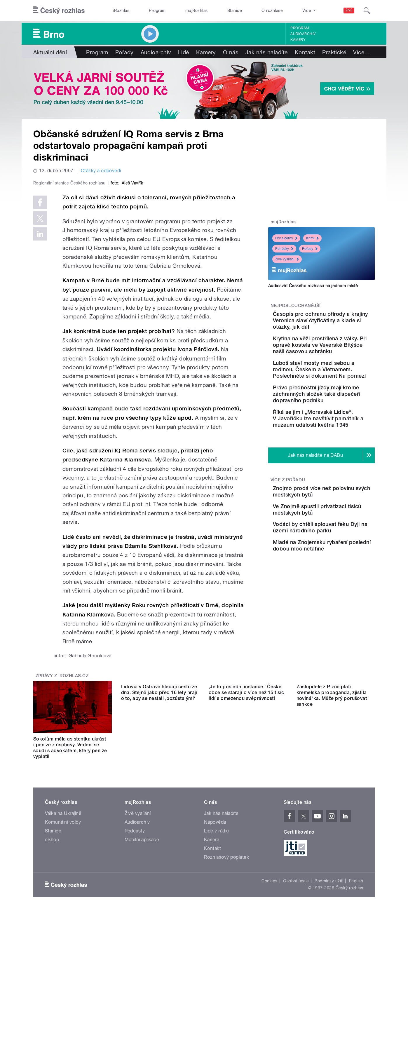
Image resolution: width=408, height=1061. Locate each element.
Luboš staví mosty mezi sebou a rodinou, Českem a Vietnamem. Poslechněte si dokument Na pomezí (339, 385)
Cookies (269, 1005)
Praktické (334, 52)
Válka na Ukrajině (63, 937)
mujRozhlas (196, 10)
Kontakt (305, 52)
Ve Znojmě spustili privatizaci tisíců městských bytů (329, 559)
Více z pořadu (288, 518)
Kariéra (211, 963)
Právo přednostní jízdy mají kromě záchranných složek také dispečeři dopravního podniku (340, 416)
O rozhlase (272, 10)
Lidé (183, 52)
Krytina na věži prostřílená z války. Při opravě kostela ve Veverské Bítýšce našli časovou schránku (339, 354)
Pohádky (284, 249)
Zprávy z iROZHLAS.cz (62, 799)
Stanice (234, 10)
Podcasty (135, 955)
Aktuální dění (50, 52)
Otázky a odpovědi (101, 170)
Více (361, 52)
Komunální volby (63, 946)
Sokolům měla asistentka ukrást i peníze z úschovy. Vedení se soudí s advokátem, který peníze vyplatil (70, 871)
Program (157, 10)
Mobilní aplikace (142, 963)
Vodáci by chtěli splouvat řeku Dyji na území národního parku (337, 585)
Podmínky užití (329, 1005)
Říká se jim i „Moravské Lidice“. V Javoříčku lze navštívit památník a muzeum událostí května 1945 (336, 450)
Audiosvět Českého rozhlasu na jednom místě (313, 285)
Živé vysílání (287, 259)
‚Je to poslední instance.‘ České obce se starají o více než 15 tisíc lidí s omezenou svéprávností (246, 868)
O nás (230, 52)
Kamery (298, 40)
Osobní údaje (296, 1005)
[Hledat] (367, 10)
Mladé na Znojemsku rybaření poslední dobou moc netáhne (336, 612)
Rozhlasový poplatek (226, 981)
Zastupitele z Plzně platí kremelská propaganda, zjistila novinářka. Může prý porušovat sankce (332, 871)
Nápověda (215, 946)
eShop (52, 963)
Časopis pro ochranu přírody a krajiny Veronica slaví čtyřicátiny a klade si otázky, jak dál (338, 323)
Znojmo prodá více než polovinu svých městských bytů (339, 532)
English (356, 1005)
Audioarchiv (302, 34)
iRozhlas (121, 10)
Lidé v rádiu (216, 955)
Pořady (124, 52)
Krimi (312, 238)
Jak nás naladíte (266, 52)
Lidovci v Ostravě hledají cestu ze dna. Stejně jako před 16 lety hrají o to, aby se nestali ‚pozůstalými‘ (159, 868)
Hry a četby (286, 238)
